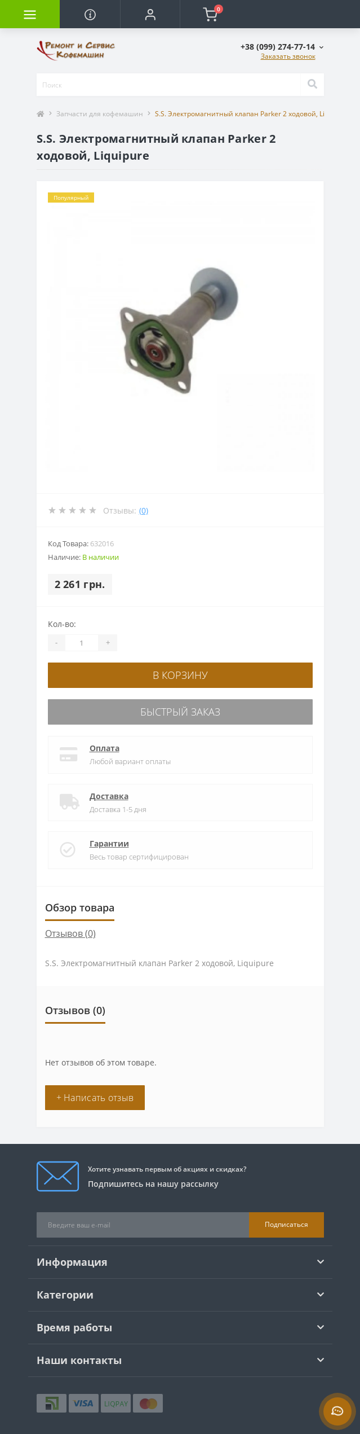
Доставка (109, 796)
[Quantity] (82, 642)
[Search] (312, 84)
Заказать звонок (288, 56)
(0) (143, 510)
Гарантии (109, 843)
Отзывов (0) (70, 933)
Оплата (104, 748)
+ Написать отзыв (95, 1097)
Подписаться (286, 1224)
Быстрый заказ (180, 711)
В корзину (180, 675)
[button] (150, 14)
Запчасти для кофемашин (99, 114)
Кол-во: (62, 624)
